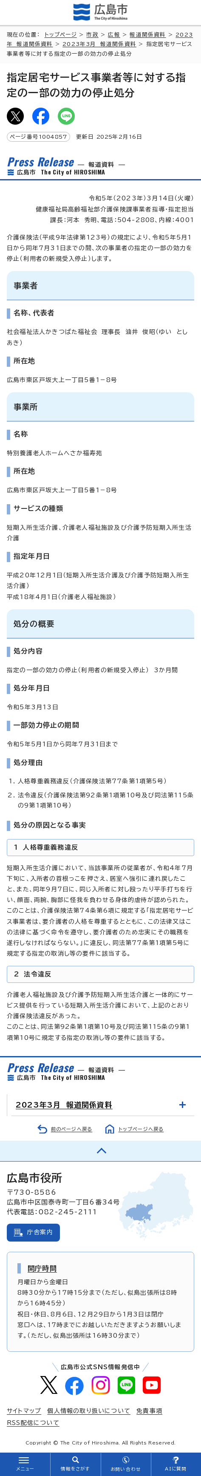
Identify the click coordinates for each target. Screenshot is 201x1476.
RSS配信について (33, 1423)
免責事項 (149, 1411)
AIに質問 (176, 1469)
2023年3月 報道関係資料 (99, 44)
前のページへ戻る (72, 1129)
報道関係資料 (148, 34)
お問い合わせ (125, 1469)
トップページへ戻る (141, 1129)
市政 (92, 34)
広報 (114, 34)
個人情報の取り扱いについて (88, 1411)
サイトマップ (24, 1411)
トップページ (61, 34)
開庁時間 (42, 1268)
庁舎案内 (40, 1232)
